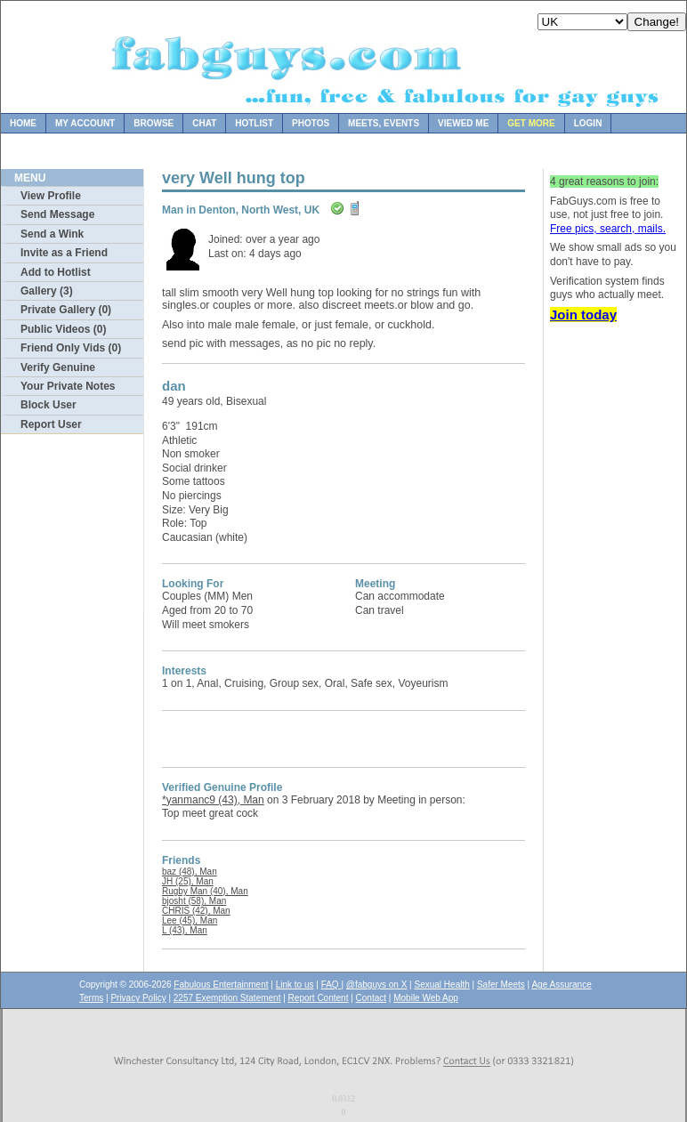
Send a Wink (52, 234)
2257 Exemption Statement (227, 998)
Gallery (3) (46, 291)
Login (588, 123)
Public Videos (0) (63, 329)
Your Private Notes (67, 386)
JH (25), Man (188, 881)
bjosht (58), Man (194, 901)
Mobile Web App (425, 998)
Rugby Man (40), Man (205, 891)
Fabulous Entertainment (221, 984)
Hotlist (254, 123)
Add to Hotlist (55, 272)
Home (23, 123)
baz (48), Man (189, 871)
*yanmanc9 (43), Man (213, 800)
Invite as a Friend (64, 252)
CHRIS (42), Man (196, 911)
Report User (51, 424)
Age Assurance (561, 984)
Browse (153, 123)
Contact (371, 998)
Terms (91, 998)
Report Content (318, 998)
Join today (583, 314)
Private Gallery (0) (65, 309)
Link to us (295, 984)
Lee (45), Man (189, 920)
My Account (85, 123)
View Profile (50, 196)
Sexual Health (442, 984)
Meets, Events (383, 123)
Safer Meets (501, 984)
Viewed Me (463, 123)
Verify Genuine (57, 367)
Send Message (57, 214)
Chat (204, 123)
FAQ (331, 984)
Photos (310, 123)
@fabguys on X (377, 984)
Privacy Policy (138, 998)
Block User (48, 405)
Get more (530, 123)
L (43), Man (184, 930)
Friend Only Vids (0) (70, 348)
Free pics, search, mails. (608, 228)
